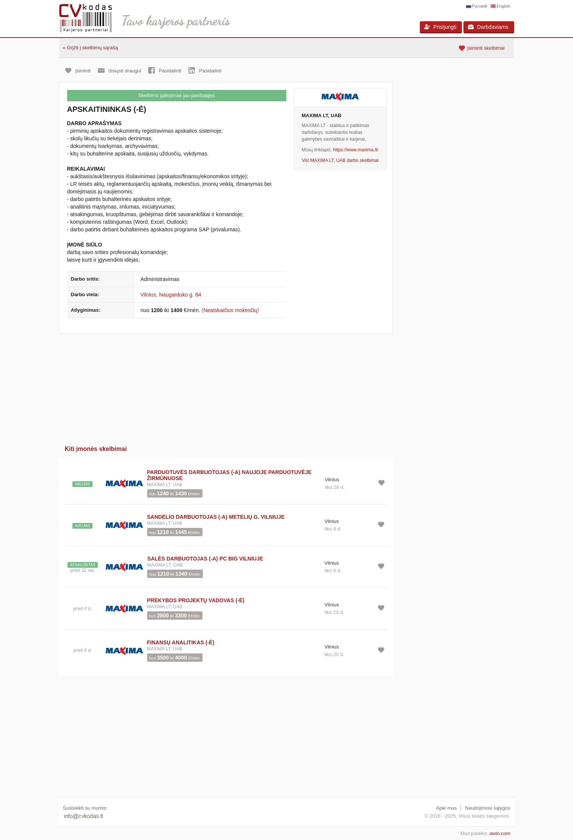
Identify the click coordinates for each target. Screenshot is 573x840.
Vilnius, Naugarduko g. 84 (170, 295)
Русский (479, 6)
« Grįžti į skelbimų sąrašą (90, 47)
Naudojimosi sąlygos (487, 808)
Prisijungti (440, 27)
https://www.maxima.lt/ (355, 149)
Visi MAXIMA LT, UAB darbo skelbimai (340, 160)
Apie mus (446, 808)
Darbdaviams (488, 27)
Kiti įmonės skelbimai (96, 449)
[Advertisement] (226, 387)
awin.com (500, 833)
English (503, 6)
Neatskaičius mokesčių (230, 310)
